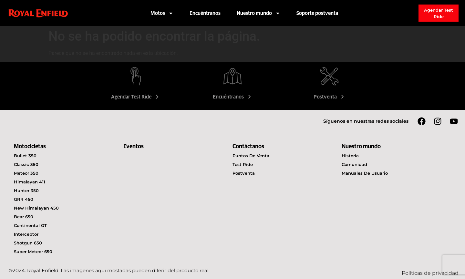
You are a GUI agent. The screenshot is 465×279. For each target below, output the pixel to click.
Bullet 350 (25, 155)
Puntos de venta (250, 155)
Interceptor (26, 234)
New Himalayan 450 (36, 208)
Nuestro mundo (258, 13)
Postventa (330, 96)
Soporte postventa (317, 13)
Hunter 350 (26, 190)
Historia (350, 155)
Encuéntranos (205, 13)
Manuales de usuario (365, 173)
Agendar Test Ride (135, 96)
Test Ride (242, 164)
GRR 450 (23, 199)
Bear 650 (23, 216)
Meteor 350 (26, 173)
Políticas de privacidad (430, 273)
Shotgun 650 (28, 242)
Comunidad (354, 164)
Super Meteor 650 (33, 251)
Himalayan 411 (29, 181)
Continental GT (30, 225)
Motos (161, 13)
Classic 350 (26, 164)
